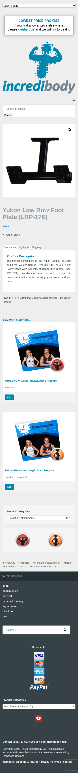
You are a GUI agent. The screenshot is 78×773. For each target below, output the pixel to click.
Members (8, 761)
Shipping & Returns (27, 761)
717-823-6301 (14, 576)
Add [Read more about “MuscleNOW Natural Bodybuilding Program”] (9, 397)
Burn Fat (9, 477)
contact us (26, 29)
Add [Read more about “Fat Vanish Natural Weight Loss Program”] (9, 487)
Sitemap (56, 761)
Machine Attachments (44, 297)
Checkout (8, 611)
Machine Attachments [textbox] (38, 518)
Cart (5, 616)
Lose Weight (21, 477)
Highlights (23, 247)
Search (8, 115)
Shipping (36, 247)
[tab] (10, 247)
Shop (5, 585)
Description (10, 247)
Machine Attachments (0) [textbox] (38, 706)
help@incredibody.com (53, 741)
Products (24, 563)
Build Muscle (11, 387)
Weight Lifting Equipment (46, 563)
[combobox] (39, 517)
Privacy (44, 761)
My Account (10, 606)
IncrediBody (9, 563)
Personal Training (13, 601)
